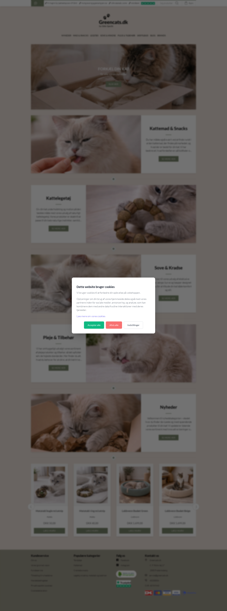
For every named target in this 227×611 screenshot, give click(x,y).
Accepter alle (94, 325)
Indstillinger (133, 325)
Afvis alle (113, 325)
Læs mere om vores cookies (91, 316)
